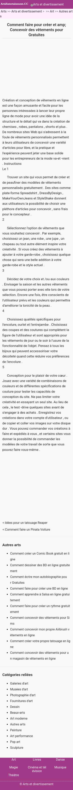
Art (52, 11)
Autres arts (17, 724)
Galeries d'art (19, 683)
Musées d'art (19, 689)
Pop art (15, 742)
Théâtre (13, 775)
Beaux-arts (17, 713)
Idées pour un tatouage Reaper (26, 523)
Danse (60, 759)
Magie (13, 767)
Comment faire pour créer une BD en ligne (39, 588)
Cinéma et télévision (37, 769)
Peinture (16, 730)
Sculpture (16, 748)
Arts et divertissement (48, 4)
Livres (37, 759)
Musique (60, 767)
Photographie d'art (22, 695)
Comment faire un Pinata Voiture (28, 529)
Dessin (14, 707)
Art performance (21, 736)
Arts (4, 11)
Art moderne (18, 718)
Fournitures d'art (21, 701)
